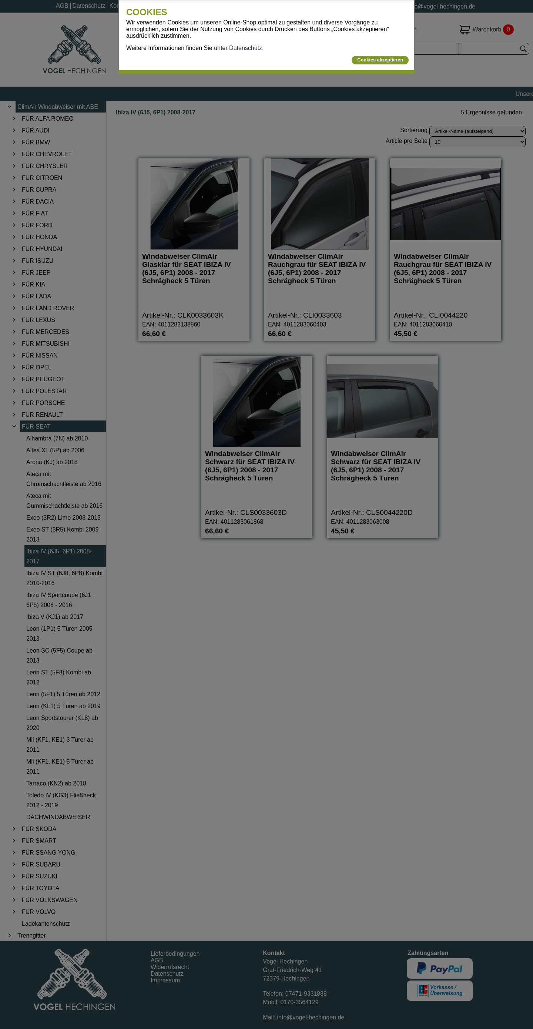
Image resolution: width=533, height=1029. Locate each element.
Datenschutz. (246, 48)
